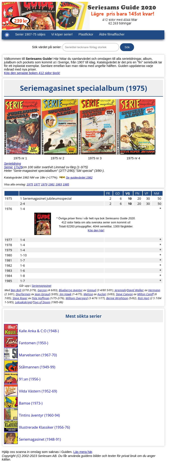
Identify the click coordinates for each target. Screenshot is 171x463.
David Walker (135, 290)
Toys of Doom (41, 302)
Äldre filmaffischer (111, 34)
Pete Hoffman (40, 298)
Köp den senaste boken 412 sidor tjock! (32, 73)
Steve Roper (19, 298)
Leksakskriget (23, 302)
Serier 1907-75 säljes (30, 34)
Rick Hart (143, 298)
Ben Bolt (16, 290)
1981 (51, 184)
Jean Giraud (42, 294)
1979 (44, 184)
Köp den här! (96, 230)
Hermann (154, 290)
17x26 (18, 167)
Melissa (88, 294)
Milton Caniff (145, 294)
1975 (29, 184)
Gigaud (91, 290)
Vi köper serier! (62, 34)
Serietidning (12, 163)
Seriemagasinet (41, 286)
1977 (37, 184)
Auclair (101, 294)
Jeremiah (120, 290)
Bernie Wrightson (117, 298)
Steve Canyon (124, 294)
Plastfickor (86, 34)
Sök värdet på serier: (47, 47)
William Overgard (76, 298)
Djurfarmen (23, 294)
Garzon (42, 290)
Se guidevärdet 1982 (79, 177)
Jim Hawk (65, 294)
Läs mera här (82, 452)
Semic (8, 167)
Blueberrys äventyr (71, 290)
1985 (66, 184)
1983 (58, 184)
